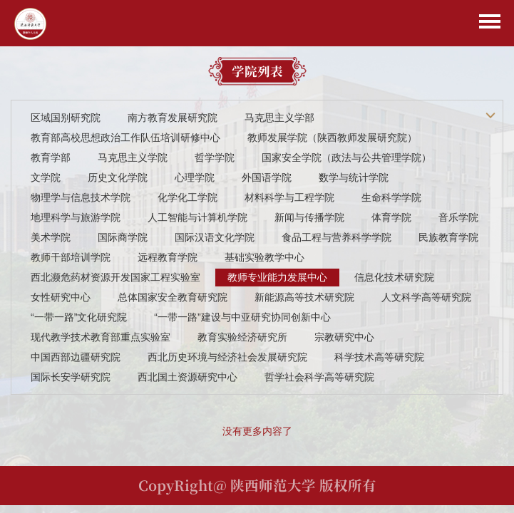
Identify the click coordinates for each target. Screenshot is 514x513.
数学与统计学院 (354, 177)
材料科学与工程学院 (289, 197)
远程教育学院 (167, 257)
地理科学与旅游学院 (75, 217)
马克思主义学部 (279, 117)
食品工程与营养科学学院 (336, 237)
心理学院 (195, 177)
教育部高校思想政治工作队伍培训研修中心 (125, 137)
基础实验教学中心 (264, 257)
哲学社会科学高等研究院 (319, 377)
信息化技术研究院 (394, 277)
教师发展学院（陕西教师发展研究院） (332, 137)
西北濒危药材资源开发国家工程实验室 (115, 277)
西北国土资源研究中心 (187, 377)
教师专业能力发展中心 (277, 277)
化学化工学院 (187, 197)
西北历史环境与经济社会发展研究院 (227, 357)
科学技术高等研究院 (379, 357)
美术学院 (51, 237)
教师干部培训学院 (70, 257)
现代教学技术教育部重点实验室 (100, 337)
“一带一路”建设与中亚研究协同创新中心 (242, 317)
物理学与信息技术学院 (80, 197)
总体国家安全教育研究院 (172, 297)
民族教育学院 (448, 237)
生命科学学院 (391, 197)
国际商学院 (123, 237)
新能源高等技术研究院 (304, 297)
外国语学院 (267, 177)
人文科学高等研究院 (426, 297)
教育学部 (51, 157)
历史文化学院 (118, 177)
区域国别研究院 (66, 117)
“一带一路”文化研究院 (79, 317)
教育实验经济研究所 (242, 337)
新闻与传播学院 (309, 217)
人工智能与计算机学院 (197, 217)
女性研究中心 (61, 297)
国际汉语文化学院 (215, 237)
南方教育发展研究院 (172, 117)
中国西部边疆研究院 (75, 357)
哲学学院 (215, 157)
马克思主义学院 (133, 157)
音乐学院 (458, 217)
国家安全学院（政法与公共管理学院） (346, 157)
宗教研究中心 (344, 337)
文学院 (46, 177)
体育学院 (391, 217)
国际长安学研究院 (70, 377)
